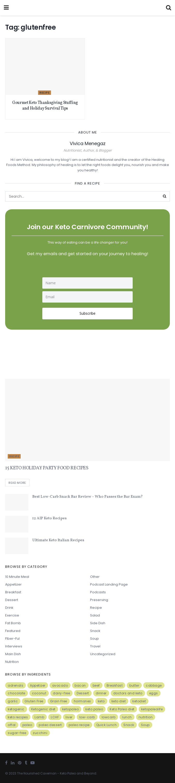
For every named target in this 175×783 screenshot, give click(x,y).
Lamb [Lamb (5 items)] (39, 717)
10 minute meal (17, 576)
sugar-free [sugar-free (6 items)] (17, 733)
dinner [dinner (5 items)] (101, 693)
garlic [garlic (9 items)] (13, 701)
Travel (95, 646)
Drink (9, 607)
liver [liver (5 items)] (69, 717)
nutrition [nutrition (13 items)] (146, 717)
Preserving (99, 600)
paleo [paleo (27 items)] (27, 725)
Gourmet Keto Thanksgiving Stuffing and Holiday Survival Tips (45, 105)
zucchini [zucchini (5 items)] (40, 733)
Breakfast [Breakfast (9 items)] (115, 685)
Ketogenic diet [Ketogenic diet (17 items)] (43, 709)
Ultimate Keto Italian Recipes (58, 540)
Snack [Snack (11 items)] (128, 725)
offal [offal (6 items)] (12, 725)
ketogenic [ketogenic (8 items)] (16, 709)
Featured (12, 631)
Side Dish (97, 623)
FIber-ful (12, 638)
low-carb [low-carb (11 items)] (87, 717)
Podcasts (98, 592)
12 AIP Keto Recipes (49, 518)
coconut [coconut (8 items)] (39, 693)
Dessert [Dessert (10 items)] (83, 693)
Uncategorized (102, 654)
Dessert (11, 600)
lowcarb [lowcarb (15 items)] (109, 717)
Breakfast (13, 592)
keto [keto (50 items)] (101, 701)
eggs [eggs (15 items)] (153, 693)
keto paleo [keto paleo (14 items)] (94, 709)
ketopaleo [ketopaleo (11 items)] (70, 709)
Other (95, 576)
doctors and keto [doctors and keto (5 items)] (127, 693)
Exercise (12, 615)
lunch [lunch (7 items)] (127, 717)
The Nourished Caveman (37, 773)
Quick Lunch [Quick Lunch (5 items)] (106, 725)
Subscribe (87, 313)
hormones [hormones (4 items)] (82, 701)
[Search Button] (165, 196)
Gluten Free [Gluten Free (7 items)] (34, 701)
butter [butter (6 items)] (134, 685)
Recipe (44, 93)
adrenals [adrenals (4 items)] (15, 685)
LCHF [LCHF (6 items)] (55, 717)
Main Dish (13, 654)
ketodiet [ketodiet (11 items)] (139, 701)
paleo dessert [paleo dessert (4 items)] (50, 725)
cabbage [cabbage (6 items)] (154, 685)
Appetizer (13, 584)
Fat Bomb (13, 623)
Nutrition (12, 662)
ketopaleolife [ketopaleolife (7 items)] (152, 709)
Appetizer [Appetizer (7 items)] (37, 685)
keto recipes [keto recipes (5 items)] (18, 717)
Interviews (13, 646)
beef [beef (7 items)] (96, 685)
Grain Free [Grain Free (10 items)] (58, 701)
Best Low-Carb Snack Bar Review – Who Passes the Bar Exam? (87, 496)
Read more (17, 483)
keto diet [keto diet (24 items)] (119, 701)
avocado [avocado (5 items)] (60, 685)
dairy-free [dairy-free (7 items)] (61, 693)
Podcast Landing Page (109, 584)
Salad (95, 615)
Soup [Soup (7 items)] (145, 725)
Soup (94, 638)
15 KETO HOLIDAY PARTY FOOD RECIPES (47, 468)
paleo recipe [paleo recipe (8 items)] (79, 725)
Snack (95, 631)
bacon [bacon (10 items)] (80, 685)
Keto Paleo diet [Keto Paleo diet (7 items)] (122, 709)
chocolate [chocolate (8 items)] (16, 693)
